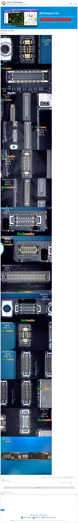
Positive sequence (51, 477)
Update (71, 3)
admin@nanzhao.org (51, 517)
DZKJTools (37, 517)
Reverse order (59, 477)
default (43, 477)
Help (75, 3)
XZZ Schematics (43, 515)
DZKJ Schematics (34, 515)
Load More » (39, 487)
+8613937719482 (27, 517)
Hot (47, 477)
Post (2, 510)
